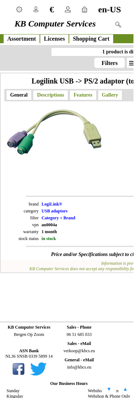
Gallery (110, 95)
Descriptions (50, 95)
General (19, 95)
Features (83, 95)
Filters (110, 63)
